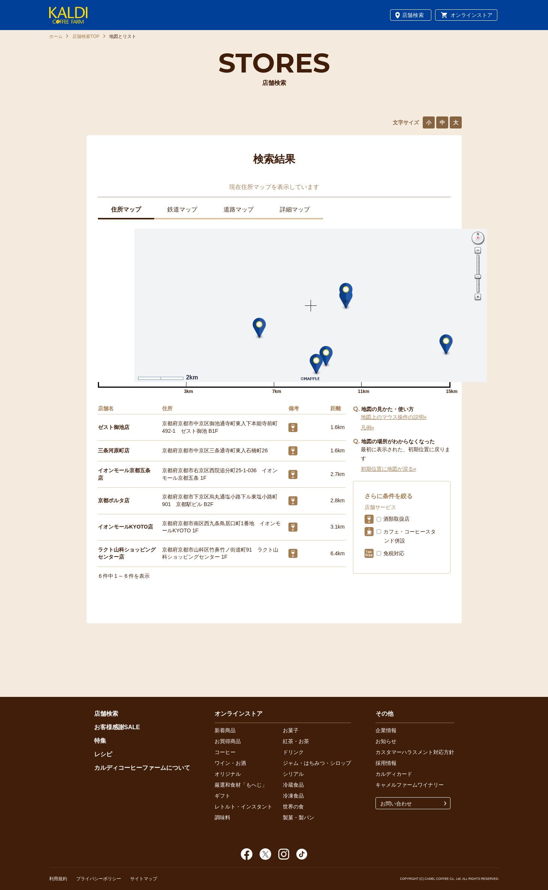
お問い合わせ (396, 804)
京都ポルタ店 (113, 500)
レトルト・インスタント (243, 807)
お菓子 (291, 730)
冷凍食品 (293, 796)
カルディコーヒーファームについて (142, 768)
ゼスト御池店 (113, 427)
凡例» (367, 428)
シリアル (293, 774)
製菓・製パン (298, 817)
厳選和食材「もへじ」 (241, 785)
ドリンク (293, 752)
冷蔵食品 (293, 785)
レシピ (103, 754)
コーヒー (225, 752)
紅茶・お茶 (296, 741)
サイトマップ (143, 878)
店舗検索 (413, 15)
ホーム (56, 36)
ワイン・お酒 (230, 763)
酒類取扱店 (396, 519)
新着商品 (225, 730)
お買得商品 (228, 741)
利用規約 (58, 878)
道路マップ (239, 209)
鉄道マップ (182, 209)
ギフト (222, 796)
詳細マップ (295, 209)
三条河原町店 (113, 450)
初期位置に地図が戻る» (388, 469)
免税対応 (393, 553)
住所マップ (126, 209)
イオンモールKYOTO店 (125, 527)
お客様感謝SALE (117, 727)
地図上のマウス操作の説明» (394, 417)
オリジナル (228, 774)
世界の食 (293, 807)
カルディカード (393, 774)
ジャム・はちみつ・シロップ (317, 763)
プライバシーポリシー (98, 878)
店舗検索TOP (85, 36)
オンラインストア (471, 15)
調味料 (222, 817)
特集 (100, 740)
